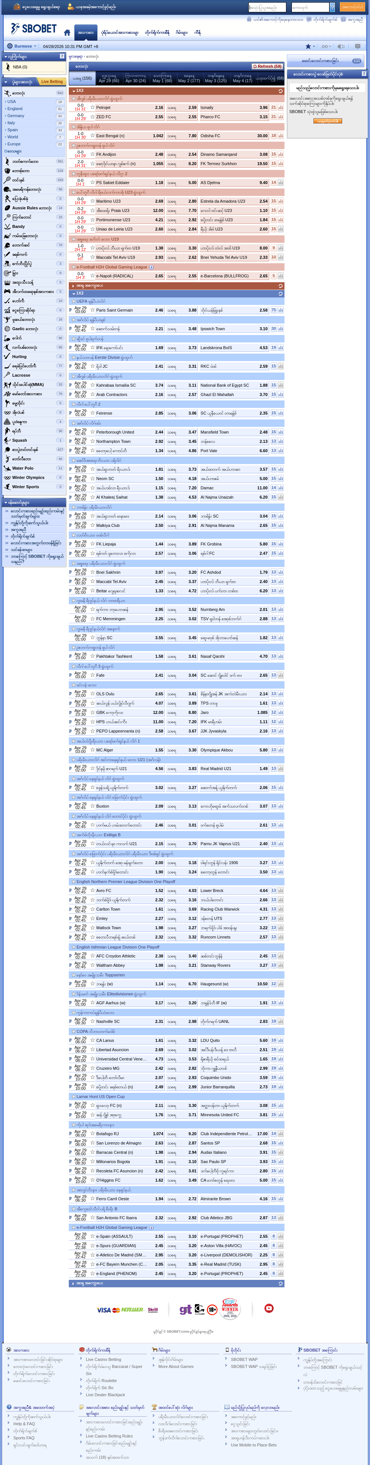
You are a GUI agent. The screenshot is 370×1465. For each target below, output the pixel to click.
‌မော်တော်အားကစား (34, 394)
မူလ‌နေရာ (67, 32)
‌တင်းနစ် (34, 180)
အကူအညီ (355, 19)
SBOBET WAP (244, 1359)
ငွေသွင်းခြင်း (240, 1423)
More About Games (176, 1366)
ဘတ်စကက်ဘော (34, 161)
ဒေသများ (14, 151)
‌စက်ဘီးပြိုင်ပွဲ (34, 264)
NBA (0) (20, 67)
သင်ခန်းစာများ (21, 549)
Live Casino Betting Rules (109, 1436)
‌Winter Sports (34, 487)
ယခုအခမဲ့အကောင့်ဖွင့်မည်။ (96, 6)
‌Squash (34, 440)
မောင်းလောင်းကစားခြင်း (31, 1380)
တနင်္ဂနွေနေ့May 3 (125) (216, 78)
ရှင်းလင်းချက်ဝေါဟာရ (29, 1445)
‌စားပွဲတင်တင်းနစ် (34, 449)
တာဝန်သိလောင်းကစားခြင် (322, 1382)
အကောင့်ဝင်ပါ (352, 6)
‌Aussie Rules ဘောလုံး (34, 208)
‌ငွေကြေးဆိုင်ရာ (34, 310)
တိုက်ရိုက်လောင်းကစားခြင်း (34, 1373)
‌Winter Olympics (34, 477)
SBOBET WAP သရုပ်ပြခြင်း (254, 1366)
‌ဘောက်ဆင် (34, 245)
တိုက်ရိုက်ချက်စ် (325, 19)
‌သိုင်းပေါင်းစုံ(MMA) (34, 384)
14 (273, 182)
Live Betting (51, 82)
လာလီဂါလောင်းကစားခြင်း (177, 1423)
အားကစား (86, 32)
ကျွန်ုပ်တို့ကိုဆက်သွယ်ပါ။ (29, 523)
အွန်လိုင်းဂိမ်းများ (170, 1359)
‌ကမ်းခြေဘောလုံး (34, 236)
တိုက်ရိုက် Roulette (101, 1380)
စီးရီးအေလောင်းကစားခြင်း (178, 1431)
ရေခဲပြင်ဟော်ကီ (34, 366)
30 (273, 328)
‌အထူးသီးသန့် (34, 282)
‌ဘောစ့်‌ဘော (34, 171)
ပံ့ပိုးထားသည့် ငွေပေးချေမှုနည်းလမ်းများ (333, 1388)
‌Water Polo (34, 468)
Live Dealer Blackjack (105, 1394)
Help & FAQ (24, 1423)
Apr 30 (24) (135, 78)
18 (273, 135)
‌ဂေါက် (34, 338)
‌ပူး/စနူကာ (34, 422)
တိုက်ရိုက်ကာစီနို (157, 32)
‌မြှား (34, 273)
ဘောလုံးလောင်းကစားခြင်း (33, 1366)
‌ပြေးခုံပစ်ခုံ (34, 198)
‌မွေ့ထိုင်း (34, 403)
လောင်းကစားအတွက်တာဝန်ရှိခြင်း (36, 543)
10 (273, 257)
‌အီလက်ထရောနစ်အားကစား (34, 291)
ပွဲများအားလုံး (22, 82)
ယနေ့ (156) (82, 78)
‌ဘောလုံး (34, 93)
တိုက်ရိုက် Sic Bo (99, 1387)
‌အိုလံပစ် (34, 412)
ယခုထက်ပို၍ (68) (270, 78)
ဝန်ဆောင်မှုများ (18, 502)
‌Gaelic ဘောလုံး (34, 329)
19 (273, 347)
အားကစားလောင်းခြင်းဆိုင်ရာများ (38, 1359)
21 (273, 107)
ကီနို (197, 32)
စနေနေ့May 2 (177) (189, 78)
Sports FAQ (24, 1438)
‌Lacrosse (34, 375)
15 (273, 154)
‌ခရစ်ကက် (34, 254)
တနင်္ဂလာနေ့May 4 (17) (242, 78)
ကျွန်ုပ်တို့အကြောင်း (317, 1360)
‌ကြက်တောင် (34, 217)
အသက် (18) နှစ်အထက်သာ (107, 1457)
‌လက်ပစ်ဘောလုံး (34, 347)
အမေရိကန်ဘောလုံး (34, 189)
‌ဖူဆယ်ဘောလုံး (34, 319)
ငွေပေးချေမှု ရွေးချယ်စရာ (41, 6)
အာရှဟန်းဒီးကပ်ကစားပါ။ (250, 1438)
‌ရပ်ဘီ (34, 431)
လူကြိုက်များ (17, 56)
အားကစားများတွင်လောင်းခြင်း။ (254, 1431)
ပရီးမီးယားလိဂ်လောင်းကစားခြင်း (183, 1416)
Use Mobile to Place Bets (254, 1445)
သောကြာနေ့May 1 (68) (163, 78)
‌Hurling (34, 356)
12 (273, 712)
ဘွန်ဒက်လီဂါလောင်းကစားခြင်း (181, 1438)
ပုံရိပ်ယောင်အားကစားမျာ (119, 32)
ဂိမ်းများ (182, 32)
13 (273, 441)
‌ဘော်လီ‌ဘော (34, 459)
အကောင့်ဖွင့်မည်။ (243, 1416)
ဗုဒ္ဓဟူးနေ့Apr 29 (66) (109, 78)
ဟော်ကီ (34, 301)
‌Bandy (34, 226)
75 (273, 310)
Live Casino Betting (103, 1359)
